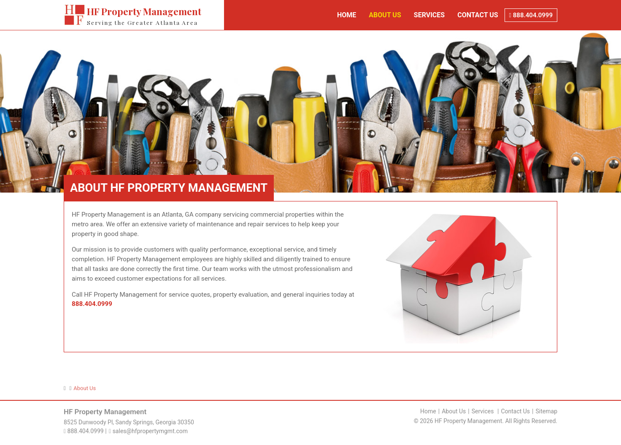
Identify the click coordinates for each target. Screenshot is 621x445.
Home (346, 15)
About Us (385, 15)
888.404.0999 (531, 15)
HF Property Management (155, 15)
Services (429, 15)
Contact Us (477, 15)
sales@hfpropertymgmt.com (148, 429)
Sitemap (546, 410)
